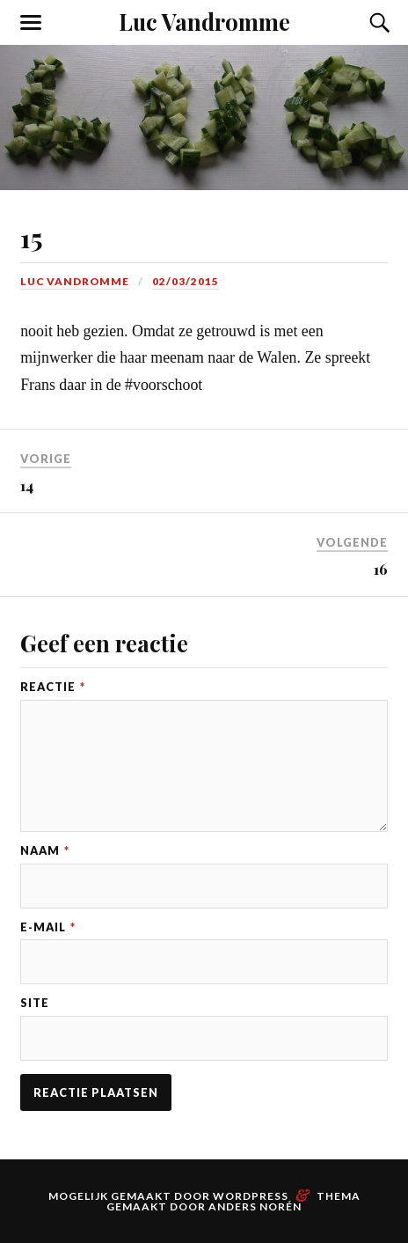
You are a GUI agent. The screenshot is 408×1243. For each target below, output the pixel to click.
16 (381, 568)
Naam (44, 851)
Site (34, 1003)
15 (31, 237)
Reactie (52, 687)
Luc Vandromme (204, 21)
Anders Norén (255, 1206)
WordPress (250, 1196)
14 (26, 485)
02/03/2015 (185, 281)
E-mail (48, 927)
